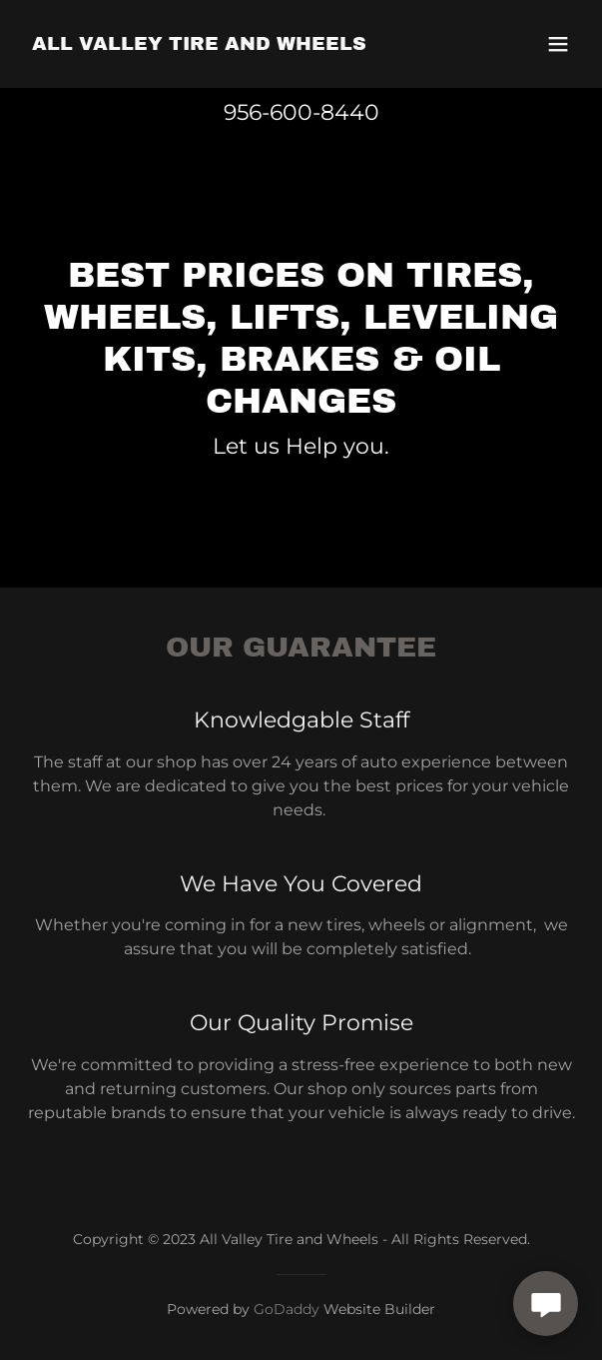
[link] (199, 44)
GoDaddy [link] (286, 1309)
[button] (558, 44)
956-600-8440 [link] (301, 112)
